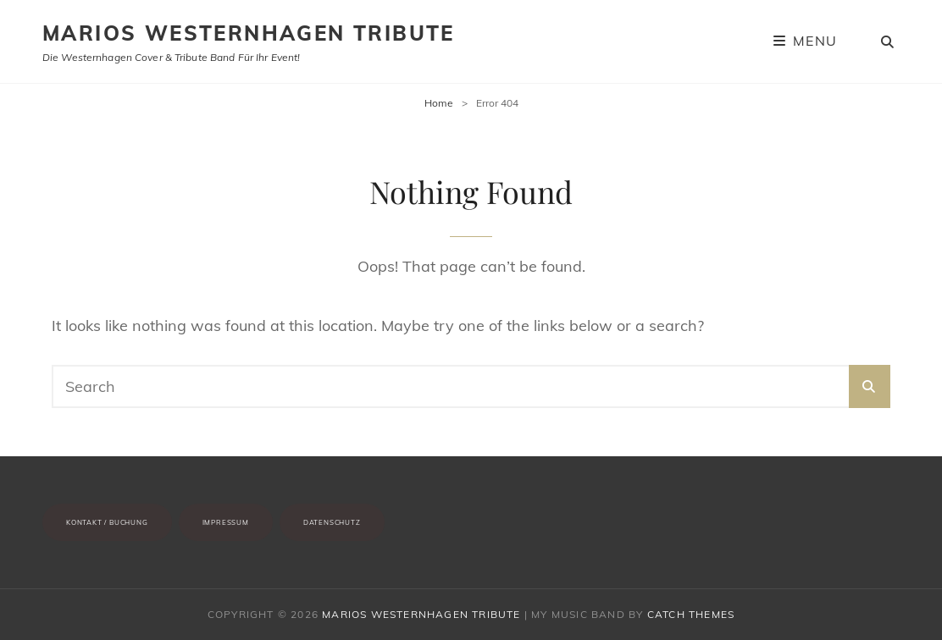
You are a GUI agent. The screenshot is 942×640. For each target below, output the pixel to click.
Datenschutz (332, 522)
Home (438, 103)
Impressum (225, 522)
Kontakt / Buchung (107, 522)
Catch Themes (690, 614)
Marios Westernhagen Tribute (248, 33)
